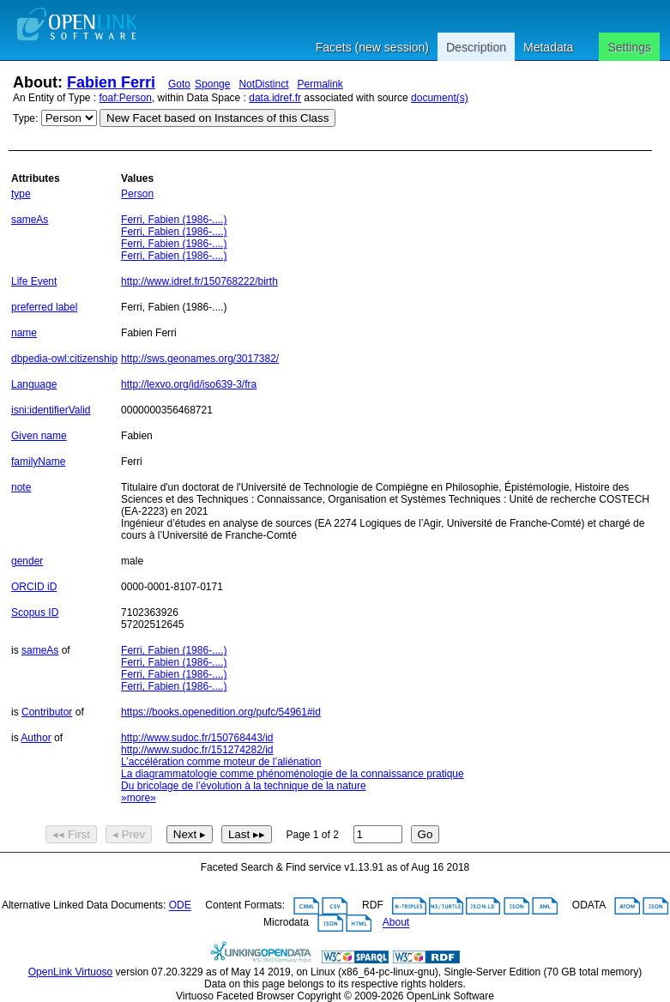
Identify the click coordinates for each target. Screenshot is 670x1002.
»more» (138, 798)
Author (36, 738)
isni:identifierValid (51, 410)
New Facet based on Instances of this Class (217, 118)
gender (27, 561)
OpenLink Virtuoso (70, 972)
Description (476, 47)
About (396, 923)
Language (34, 384)
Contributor (46, 712)
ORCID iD (34, 587)
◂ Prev (128, 834)
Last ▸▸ (246, 834)
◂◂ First (71, 834)
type (21, 194)
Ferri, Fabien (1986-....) (173, 220)
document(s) (439, 98)
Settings (629, 47)
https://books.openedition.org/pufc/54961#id (221, 712)
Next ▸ (189, 834)
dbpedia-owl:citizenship (64, 359)
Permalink (319, 84)
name (24, 333)
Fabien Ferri (111, 82)
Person (137, 194)
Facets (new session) (372, 47)
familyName (38, 462)
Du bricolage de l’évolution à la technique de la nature (243, 786)
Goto (179, 84)
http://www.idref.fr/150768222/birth (199, 281)
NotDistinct (263, 84)
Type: (25, 118)
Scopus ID (34, 613)
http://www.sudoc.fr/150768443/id (197, 738)
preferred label (44, 307)
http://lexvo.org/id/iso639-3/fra (189, 384)
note (21, 487)
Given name (39, 436)
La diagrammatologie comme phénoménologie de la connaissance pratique (292, 774)
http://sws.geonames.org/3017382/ (200, 359)
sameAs (29, 220)
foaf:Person (126, 98)
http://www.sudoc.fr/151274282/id (197, 750)
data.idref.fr (275, 98)
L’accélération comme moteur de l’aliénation (221, 762)
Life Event (34, 281)
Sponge (212, 84)
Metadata (548, 47)
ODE (180, 906)
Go (425, 834)
